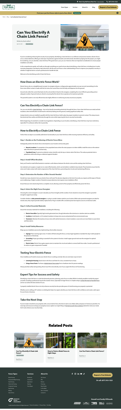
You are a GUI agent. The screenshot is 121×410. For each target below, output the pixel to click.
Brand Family (43, 386)
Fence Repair (30, 386)
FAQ (42, 379)
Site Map (49, 405)
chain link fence (37, 109)
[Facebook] (72, 374)
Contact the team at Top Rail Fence (89, 280)
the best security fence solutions (74, 306)
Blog (93, 7)
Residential (29, 377)
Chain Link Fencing (29, 44)
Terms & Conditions (34, 405)
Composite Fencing (12, 386)
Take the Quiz (77, 13)
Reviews (42, 381)
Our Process (43, 377)
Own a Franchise (44, 390)
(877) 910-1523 (113, 2)
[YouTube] (81, 374)
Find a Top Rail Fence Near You (87, 2)
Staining (29, 384)
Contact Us (43, 392)
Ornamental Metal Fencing (14, 379)
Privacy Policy (43, 405)
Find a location (100, 1)
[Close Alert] (117, 13)
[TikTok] (84, 374)
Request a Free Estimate (108, 7)
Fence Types (64, 7)
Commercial (29, 379)
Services (75, 7)
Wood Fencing (11, 377)
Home (4, 17)
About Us (85, 7)
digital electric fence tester (51, 263)
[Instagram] (75, 374)
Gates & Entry (11, 392)
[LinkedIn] (78, 374)
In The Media (43, 388)
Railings (10, 390)
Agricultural (29, 381)
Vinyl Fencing (11, 381)
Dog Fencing (11, 388)
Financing (43, 384)
